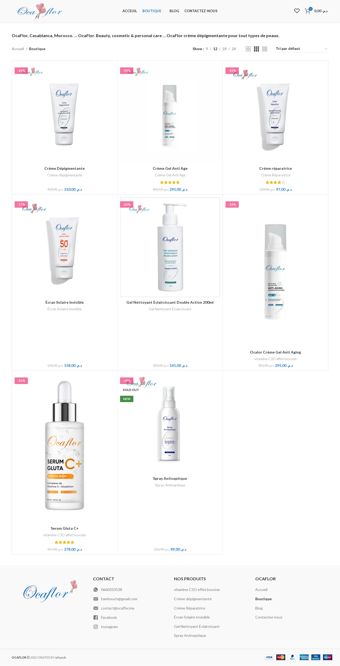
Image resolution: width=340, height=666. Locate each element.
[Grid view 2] (248, 49)
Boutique (263, 599)
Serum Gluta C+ (65, 528)
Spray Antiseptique (170, 479)
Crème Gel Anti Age (170, 169)
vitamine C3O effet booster (275, 359)
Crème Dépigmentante (64, 169)
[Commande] (301, 49)
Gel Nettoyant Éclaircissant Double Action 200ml (170, 303)
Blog (259, 608)
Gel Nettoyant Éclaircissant (170, 309)
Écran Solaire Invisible (64, 303)
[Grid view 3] (256, 49)
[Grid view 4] (264, 49)
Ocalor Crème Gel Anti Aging (275, 352)
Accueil (18, 49)
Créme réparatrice (275, 169)
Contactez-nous (268, 617)
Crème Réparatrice (275, 175)
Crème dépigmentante (64, 175)
